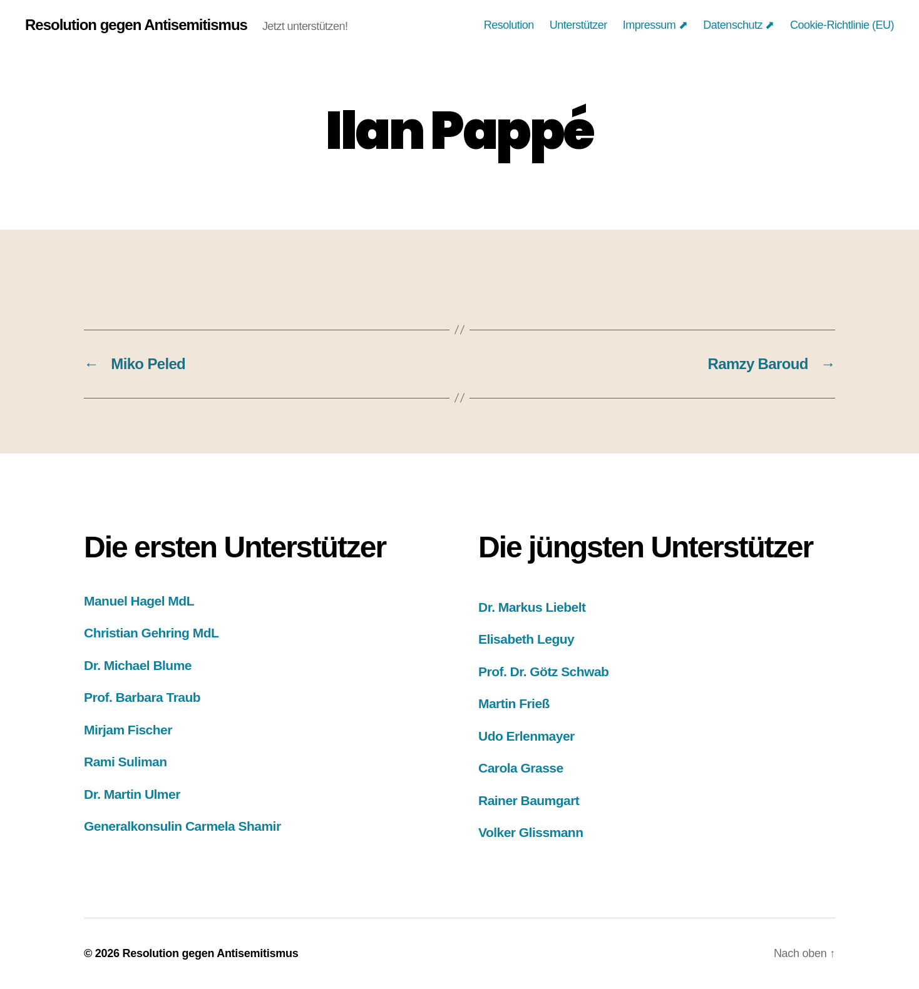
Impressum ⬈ (655, 25)
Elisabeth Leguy (526, 639)
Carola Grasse (520, 768)
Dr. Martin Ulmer (132, 794)
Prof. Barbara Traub (142, 697)
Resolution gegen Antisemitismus (136, 25)
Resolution (509, 25)
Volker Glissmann (530, 832)
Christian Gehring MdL (151, 633)
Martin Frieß (514, 703)
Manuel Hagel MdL (139, 601)
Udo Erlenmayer (526, 736)
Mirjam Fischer (128, 730)
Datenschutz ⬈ (738, 25)
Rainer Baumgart (528, 800)
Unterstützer (578, 25)
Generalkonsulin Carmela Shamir (182, 826)
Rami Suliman (125, 761)
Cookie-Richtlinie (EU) (842, 25)
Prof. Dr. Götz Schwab (543, 671)
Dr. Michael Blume (138, 665)
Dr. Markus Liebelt (531, 607)
